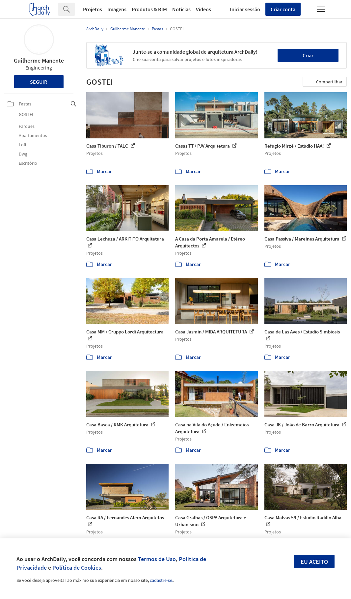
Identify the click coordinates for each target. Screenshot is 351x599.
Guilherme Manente (39, 60)
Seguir (38, 81)
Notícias (181, 9)
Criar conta (283, 9)
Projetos (92, 9)
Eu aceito (314, 561)
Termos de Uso (157, 559)
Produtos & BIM (149, 9)
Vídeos (203, 9)
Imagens (116, 9)
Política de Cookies (76, 567)
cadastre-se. (161, 580)
